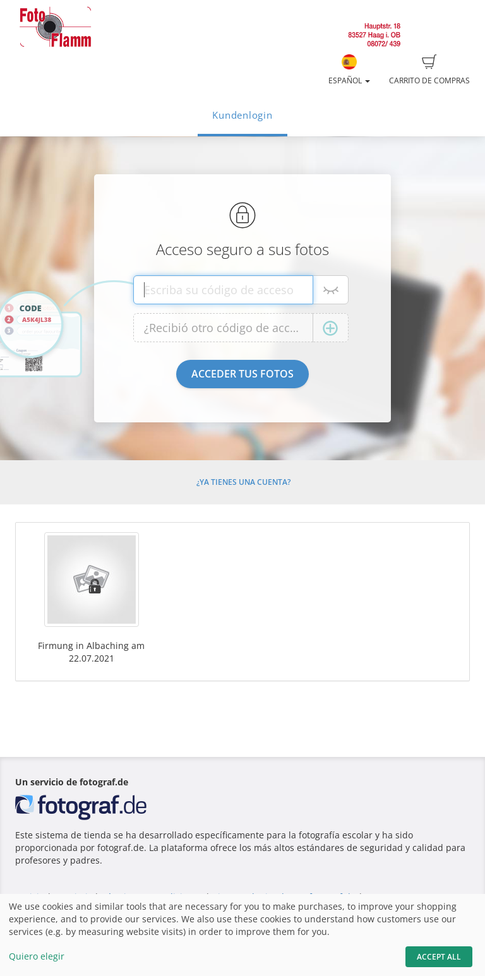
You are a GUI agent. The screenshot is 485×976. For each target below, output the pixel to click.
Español (349, 70)
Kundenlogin (242, 115)
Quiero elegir (36, 956)
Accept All (439, 956)
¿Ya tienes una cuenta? (243, 482)
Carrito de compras (429, 70)
